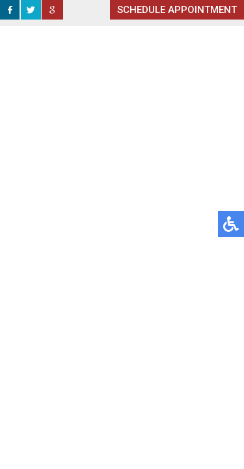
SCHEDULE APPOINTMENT (177, 10)
